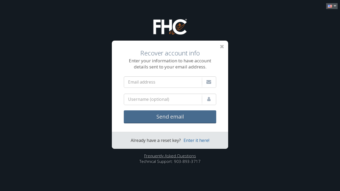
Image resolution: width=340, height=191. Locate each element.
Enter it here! (196, 140)
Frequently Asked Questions (170, 155)
